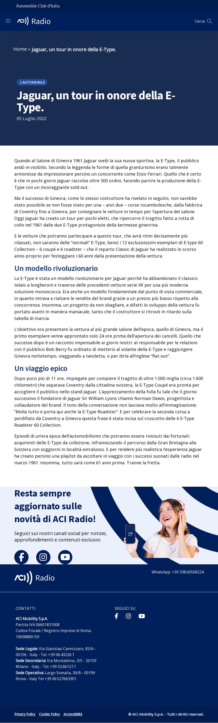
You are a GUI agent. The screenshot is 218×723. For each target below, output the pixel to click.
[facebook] (21, 557)
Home (20, 49)
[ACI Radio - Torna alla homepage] (35, 21)
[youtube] (65, 557)
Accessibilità (73, 714)
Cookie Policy (49, 714)
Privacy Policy (24, 714)
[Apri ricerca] (209, 21)
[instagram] (43, 557)
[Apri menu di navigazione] (8, 21)
